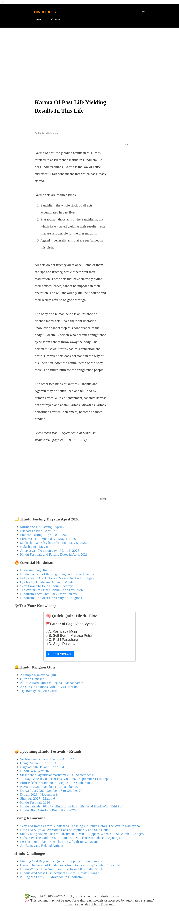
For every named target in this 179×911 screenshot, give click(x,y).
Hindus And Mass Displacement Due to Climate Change (59, 873)
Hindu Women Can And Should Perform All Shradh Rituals (61, 869)
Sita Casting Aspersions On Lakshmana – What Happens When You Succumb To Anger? (82, 834)
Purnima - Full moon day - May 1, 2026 (48, 539)
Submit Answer (60, 654)
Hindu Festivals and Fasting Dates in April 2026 (54, 554)
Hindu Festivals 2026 (35, 802)
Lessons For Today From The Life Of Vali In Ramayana (59, 841)
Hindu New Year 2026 (35, 771)
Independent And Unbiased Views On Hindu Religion (57, 578)
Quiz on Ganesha (32, 679)
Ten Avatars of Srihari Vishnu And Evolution (51, 590)
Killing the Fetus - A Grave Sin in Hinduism (51, 877)
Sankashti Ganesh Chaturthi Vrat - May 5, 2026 (53, 543)
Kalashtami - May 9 (34, 546)
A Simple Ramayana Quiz (38, 675)
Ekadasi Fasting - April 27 (38, 531)
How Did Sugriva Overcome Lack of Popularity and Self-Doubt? (65, 830)
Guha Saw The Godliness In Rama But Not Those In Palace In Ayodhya (70, 838)
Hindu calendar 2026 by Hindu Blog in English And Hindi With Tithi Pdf (71, 806)
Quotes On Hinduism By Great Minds (46, 582)
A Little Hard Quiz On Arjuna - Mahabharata (51, 683)
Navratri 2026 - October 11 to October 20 (49, 787)
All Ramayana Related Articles (42, 845)
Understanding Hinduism (37, 570)
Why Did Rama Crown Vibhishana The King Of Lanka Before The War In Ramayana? (80, 826)
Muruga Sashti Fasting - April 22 (43, 527)
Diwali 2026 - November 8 (39, 794)
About (37, 19)
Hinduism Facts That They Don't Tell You (49, 594)
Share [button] (125, 144)
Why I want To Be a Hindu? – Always (46, 586)
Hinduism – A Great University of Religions (51, 598)
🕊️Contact (53, 19)
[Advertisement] (89, 51)
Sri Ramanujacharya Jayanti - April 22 (47, 759)
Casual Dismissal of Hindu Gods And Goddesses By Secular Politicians (70, 865)
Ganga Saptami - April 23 (38, 763)
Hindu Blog (45, 12)
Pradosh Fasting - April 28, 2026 (43, 535)
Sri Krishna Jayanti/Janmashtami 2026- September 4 (57, 775)
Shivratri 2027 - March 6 (37, 798)
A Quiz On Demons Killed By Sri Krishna (49, 687)
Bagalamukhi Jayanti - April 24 (42, 767)
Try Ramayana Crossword (38, 691)
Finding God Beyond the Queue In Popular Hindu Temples (61, 861)
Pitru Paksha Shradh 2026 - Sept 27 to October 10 (55, 783)
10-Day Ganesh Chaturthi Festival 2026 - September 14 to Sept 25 (66, 779)
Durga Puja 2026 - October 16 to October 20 (51, 790)
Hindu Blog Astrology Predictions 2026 (48, 810)
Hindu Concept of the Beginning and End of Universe (57, 574)
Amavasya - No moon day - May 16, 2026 (49, 550)
